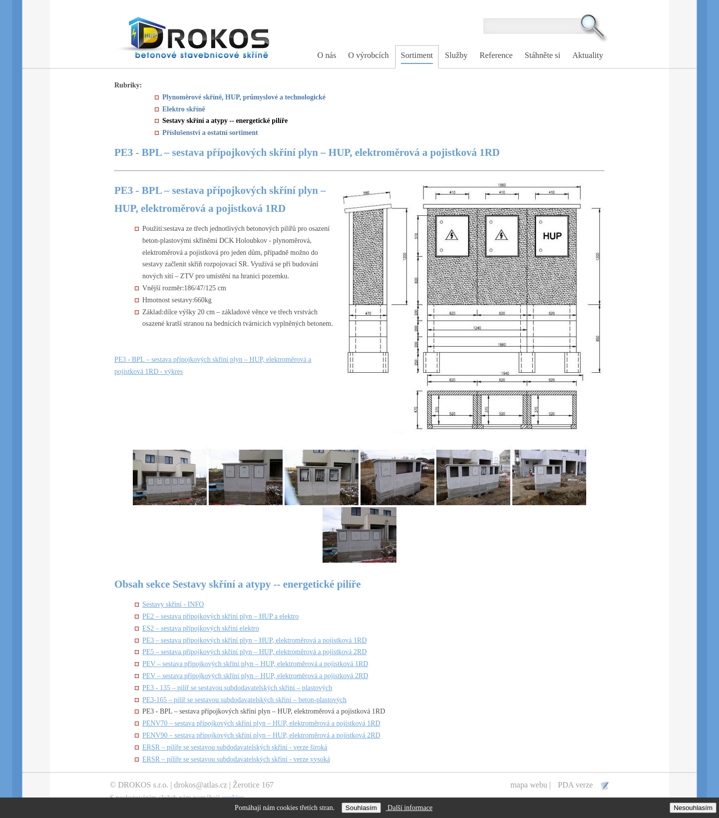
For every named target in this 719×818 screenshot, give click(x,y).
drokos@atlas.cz (200, 785)
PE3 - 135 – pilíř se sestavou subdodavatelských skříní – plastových (237, 688)
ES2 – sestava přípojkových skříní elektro (200, 628)
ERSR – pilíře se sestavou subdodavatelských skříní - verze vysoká (236, 759)
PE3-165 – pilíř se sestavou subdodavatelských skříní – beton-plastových (244, 700)
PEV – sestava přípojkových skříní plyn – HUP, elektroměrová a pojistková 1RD (255, 664)
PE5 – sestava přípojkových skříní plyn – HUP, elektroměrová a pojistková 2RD (254, 652)
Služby (456, 55)
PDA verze (576, 785)
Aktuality (587, 55)
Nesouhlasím (693, 808)
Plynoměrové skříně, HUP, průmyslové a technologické (244, 97)
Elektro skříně (183, 109)
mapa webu (528, 785)
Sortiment (417, 55)
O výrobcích (368, 55)
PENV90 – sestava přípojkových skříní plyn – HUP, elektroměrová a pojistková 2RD (261, 735)
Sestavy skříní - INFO (173, 604)
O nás (327, 55)
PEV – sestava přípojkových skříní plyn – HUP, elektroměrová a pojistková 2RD (255, 676)
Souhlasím (361, 808)
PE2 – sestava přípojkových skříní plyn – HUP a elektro (220, 616)
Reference (496, 55)
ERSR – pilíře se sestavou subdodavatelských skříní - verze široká (235, 747)
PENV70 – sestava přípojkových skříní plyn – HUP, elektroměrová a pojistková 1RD (261, 723)
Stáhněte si (542, 55)
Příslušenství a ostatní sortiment (210, 132)
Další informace (409, 808)
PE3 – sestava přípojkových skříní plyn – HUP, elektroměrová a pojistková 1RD (254, 640)
